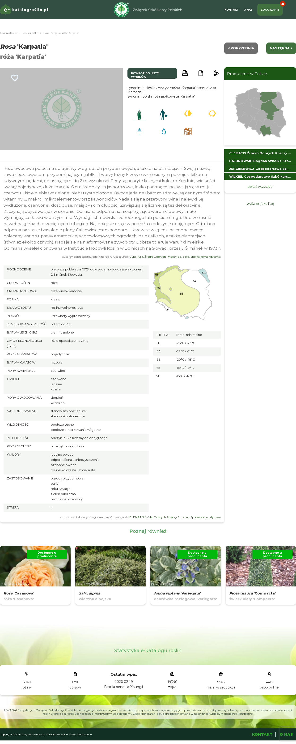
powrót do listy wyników (145, 75)
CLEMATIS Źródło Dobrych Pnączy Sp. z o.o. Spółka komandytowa (175, 256)
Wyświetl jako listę (260, 203)
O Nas (248, 9)
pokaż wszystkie (260, 186)
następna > (281, 48)
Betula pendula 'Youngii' (124, 687)
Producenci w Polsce (247, 74)
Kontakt (231, 9)
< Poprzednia (241, 48)
